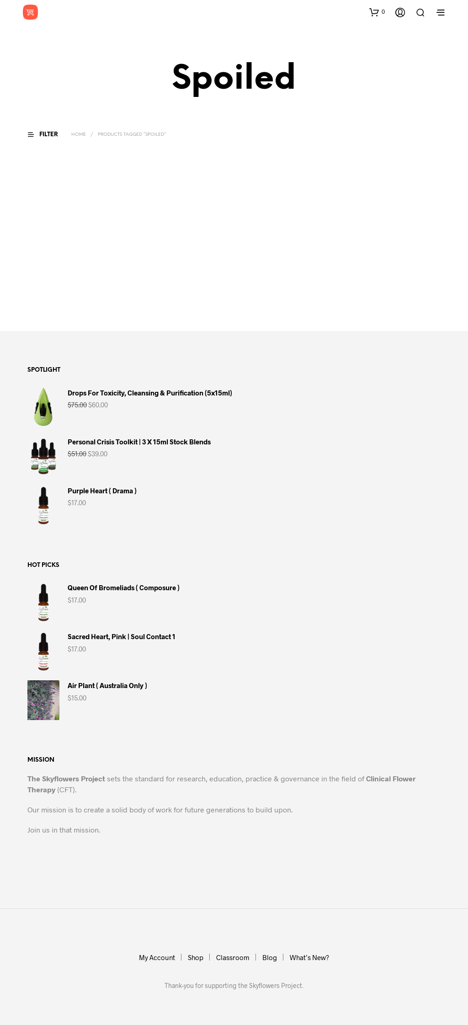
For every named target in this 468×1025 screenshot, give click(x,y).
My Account (157, 957)
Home (78, 134)
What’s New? (309, 957)
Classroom (233, 957)
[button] (377, 11)
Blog (269, 957)
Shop (195, 957)
